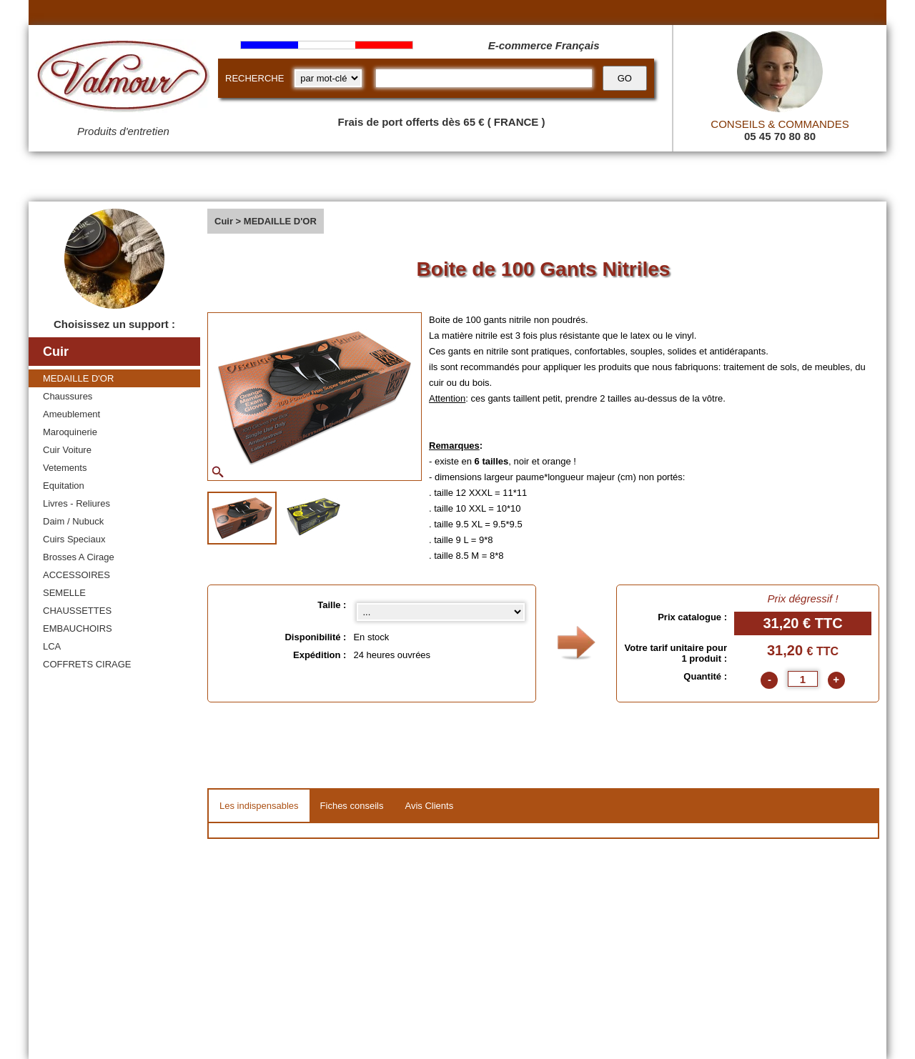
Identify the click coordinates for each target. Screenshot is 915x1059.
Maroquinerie (70, 432)
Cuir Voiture (67, 449)
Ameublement (71, 414)
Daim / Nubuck (73, 521)
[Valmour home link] (123, 78)
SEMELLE (64, 592)
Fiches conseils (352, 805)
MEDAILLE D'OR (78, 378)
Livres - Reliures (76, 503)
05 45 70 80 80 (780, 136)
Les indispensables (259, 805)
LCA (52, 646)
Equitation (63, 485)
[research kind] (328, 78)
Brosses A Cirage (78, 557)
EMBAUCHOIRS (77, 628)
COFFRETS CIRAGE (87, 664)
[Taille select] (441, 612)
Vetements (64, 467)
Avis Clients (429, 805)
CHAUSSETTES (77, 610)
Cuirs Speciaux (74, 539)
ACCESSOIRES (76, 575)
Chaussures (67, 396)
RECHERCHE (254, 78)
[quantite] (803, 679)
